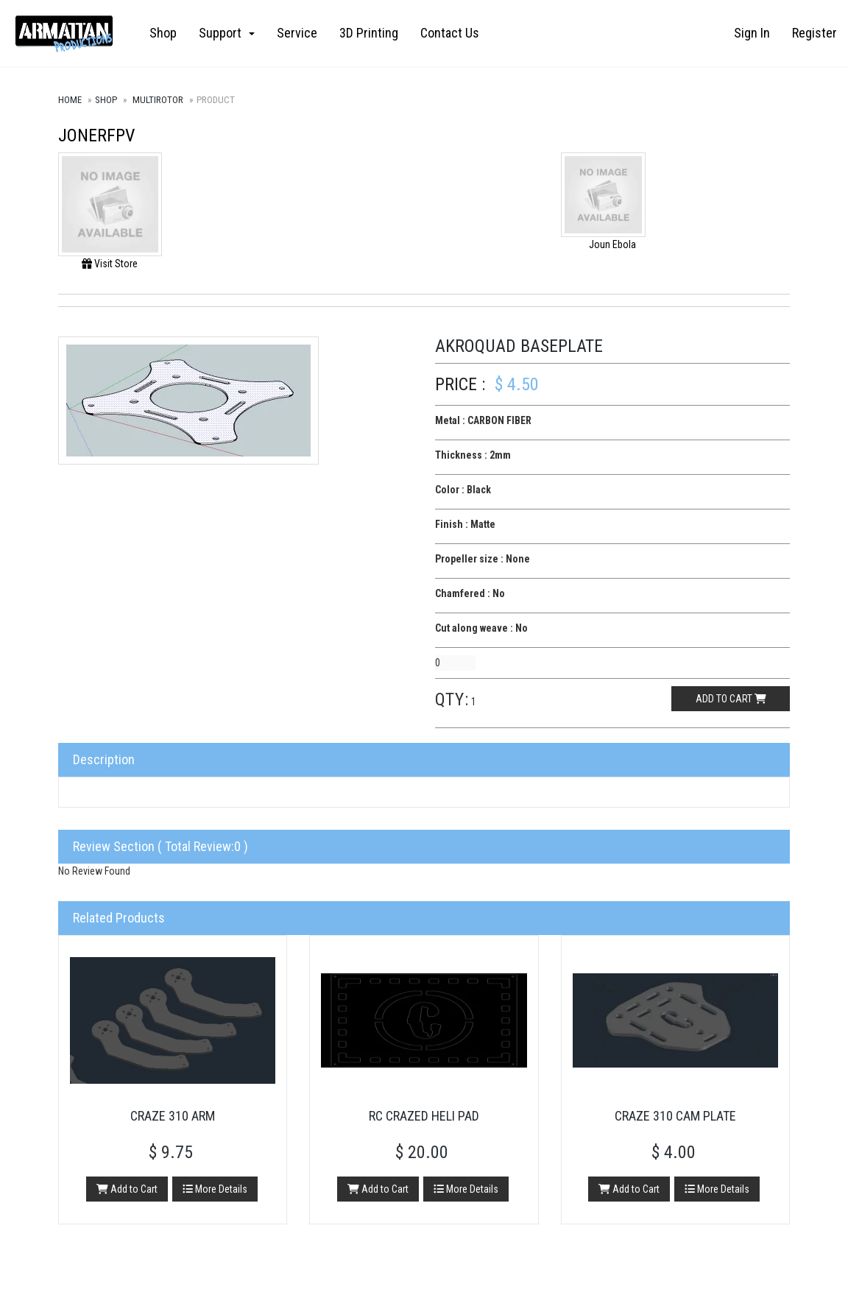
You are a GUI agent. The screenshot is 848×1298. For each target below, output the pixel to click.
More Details (215, 1189)
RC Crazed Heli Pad (424, 1116)
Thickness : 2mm (473, 455)
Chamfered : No (470, 593)
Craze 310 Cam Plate (675, 1116)
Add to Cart (127, 1189)
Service (297, 32)
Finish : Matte (465, 524)
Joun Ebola (612, 244)
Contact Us (449, 32)
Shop (163, 32)
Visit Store (110, 263)
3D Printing (368, 32)
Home (70, 99)
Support (227, 32)
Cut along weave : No (481, 628)
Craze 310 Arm (172, 1116)
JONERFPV (96, 135)
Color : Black (463, 489)
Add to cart (731, 699)
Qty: (452, 699)
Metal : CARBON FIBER (483, 420)
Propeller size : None (482, 559)
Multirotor (157, 99)
